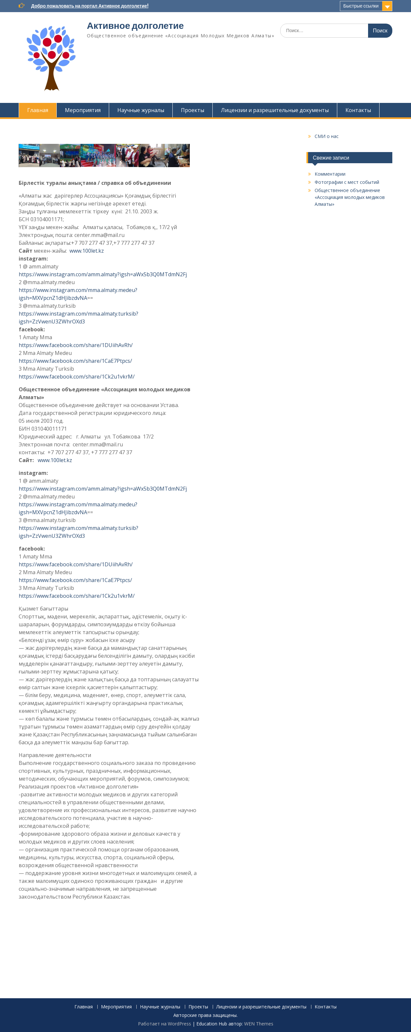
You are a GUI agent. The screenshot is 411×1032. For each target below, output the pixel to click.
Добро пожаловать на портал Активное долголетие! (89, 6)
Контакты (358, 110)
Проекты (192, 110)
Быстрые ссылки (361, 6)
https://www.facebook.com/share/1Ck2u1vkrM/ (77, 376)
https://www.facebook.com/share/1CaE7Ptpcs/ (75, 360)
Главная (37, 110)
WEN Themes (258, 1024)
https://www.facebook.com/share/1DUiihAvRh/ (76, 345)
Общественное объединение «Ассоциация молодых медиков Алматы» (350, 197)
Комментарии (330, 174)
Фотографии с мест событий (347, 182)
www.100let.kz (86, 250)
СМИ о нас (327, 136)
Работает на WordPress (164, 1024)
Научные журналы (140, 110)
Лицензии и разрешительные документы (275, 110)
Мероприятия (83, 110)
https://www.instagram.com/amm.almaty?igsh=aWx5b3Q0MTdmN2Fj (103, 274)
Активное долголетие (135, 25)
